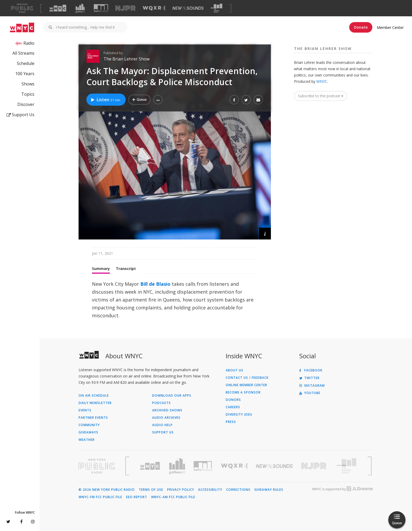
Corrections (238, 489)
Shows (28, 84)
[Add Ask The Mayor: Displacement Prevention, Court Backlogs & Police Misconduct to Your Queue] (139, 100)
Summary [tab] (101, 268)
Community (89, 425)
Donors (233, 399)
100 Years (24, 73)
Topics (27, 94)
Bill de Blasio (155, 284)
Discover (25, 104)
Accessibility (210, 489)
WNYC (321, 81)
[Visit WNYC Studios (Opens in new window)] (101, 8)
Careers (233, 407)
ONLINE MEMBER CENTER (246, 385)
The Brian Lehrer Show (127, 59)
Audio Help (162, 425)
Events (85, 410)
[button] (158, 99)
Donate (361, 27)
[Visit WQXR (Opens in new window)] (154, 8)
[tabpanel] (175, 299)
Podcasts (161, 403)
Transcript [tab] (126, 268)
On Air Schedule (94, 395)
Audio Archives (166, 417)
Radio (28, 43)
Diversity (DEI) (239, 414)
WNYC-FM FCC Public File (100, 497)
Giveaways (88, 432)
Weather (87, 439)
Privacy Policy (180, 489)
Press (231, 421)
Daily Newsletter (95, 403)
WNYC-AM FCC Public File (173, 497)
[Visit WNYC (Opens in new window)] (57, 8)
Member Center (390, 27)
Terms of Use (151, 489)
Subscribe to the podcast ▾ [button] (320, 95)
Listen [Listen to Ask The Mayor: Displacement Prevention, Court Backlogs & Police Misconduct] (105, 99)
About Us (234, 370)
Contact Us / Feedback (247, 377)
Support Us (20, 115)
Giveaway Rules (268, 489)
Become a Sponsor (243, 392)
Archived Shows (167, 410)
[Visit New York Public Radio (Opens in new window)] (97, 466)
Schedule (25, 63)
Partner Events (93, 417)
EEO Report (136, 497)
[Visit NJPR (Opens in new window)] (125, 8)
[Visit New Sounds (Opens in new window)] (188, 8)
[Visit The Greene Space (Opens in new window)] (216, 8)
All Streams (23, 53)
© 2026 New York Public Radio (107, 489)
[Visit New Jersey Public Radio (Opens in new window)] (314, 466)
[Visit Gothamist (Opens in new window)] (80, 8)
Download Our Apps (171, 395)
